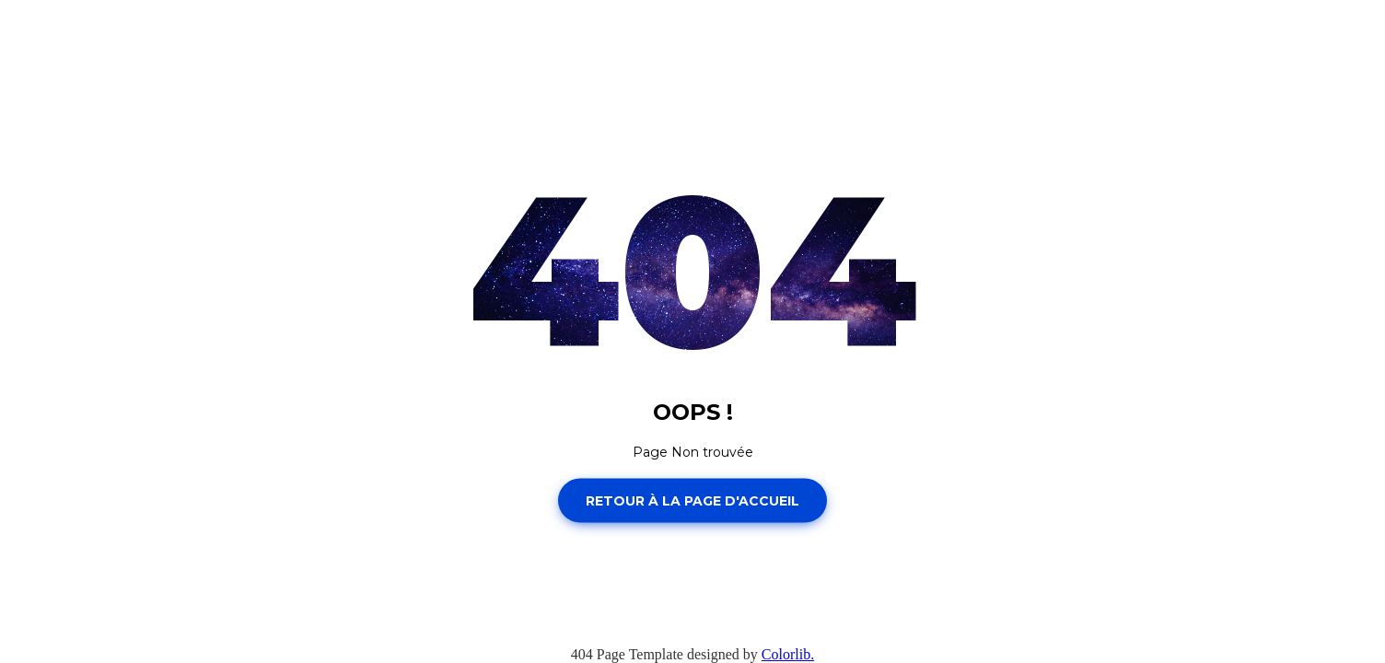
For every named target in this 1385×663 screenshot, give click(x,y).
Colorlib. (788, 654)
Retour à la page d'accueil (692, 500)
